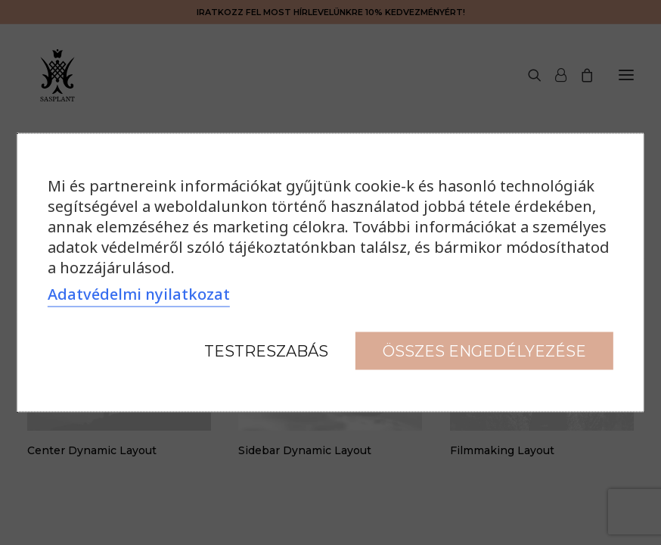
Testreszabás (266, 351)
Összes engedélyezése (484, 351)
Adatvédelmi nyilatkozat (139, 294)
